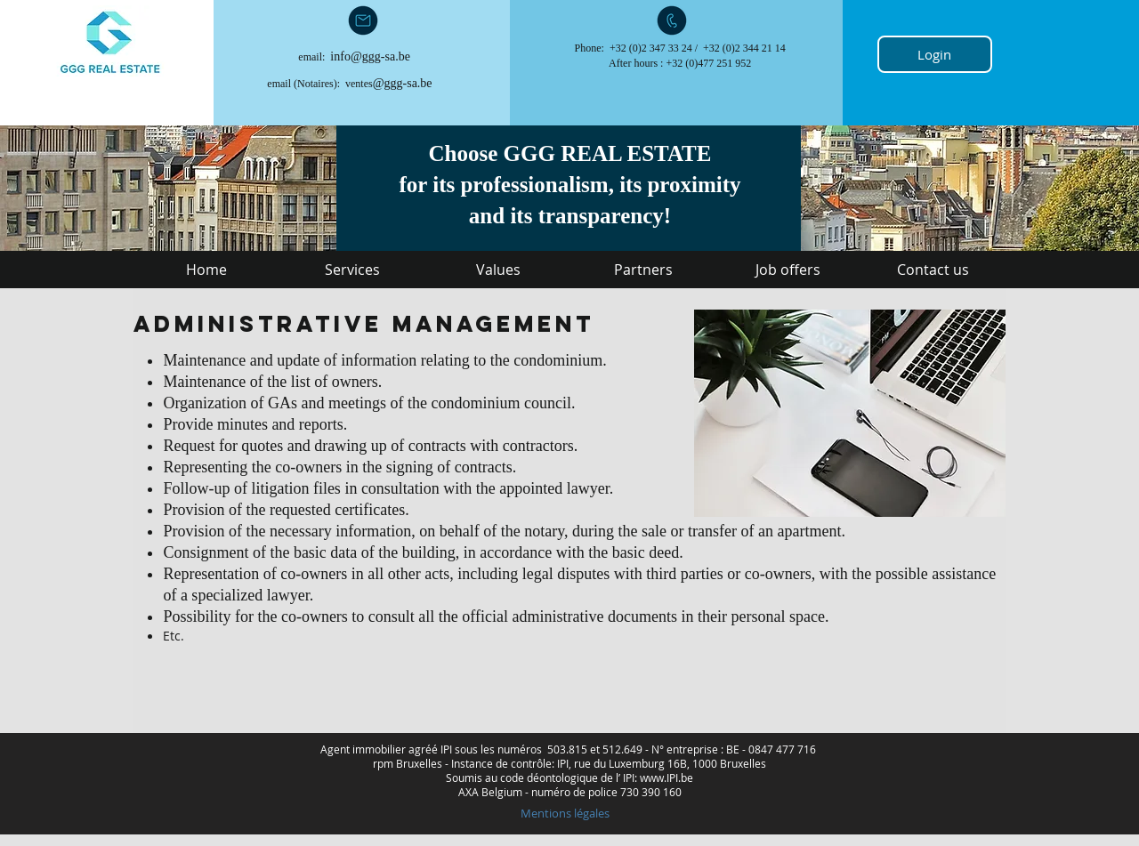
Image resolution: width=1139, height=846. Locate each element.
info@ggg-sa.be (369, 56)
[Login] (934, 54)
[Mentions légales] (564, 813)
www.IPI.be (666, 777)
